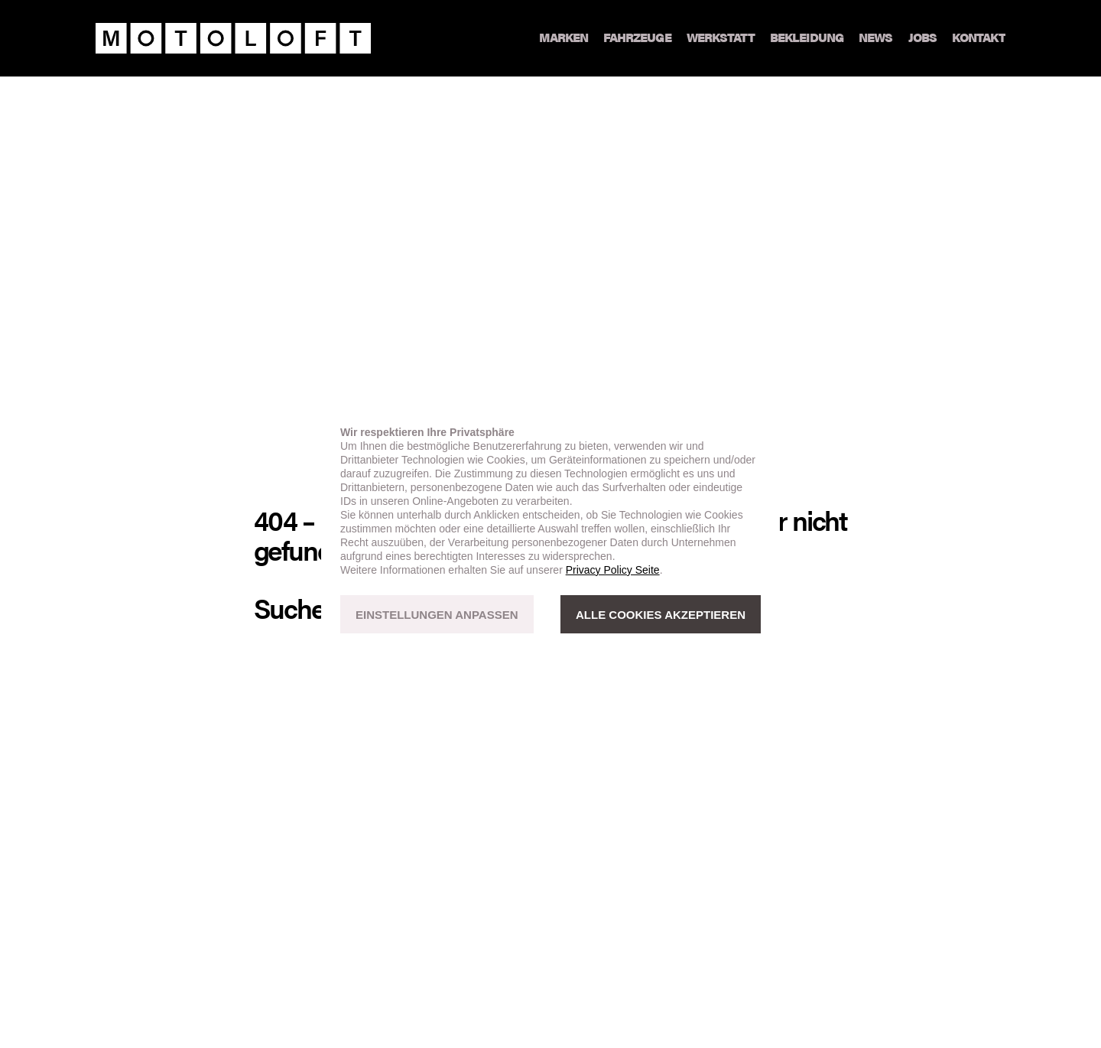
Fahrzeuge (637, 38)
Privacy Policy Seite (613, 570)
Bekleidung (806, 38)
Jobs (922, 38)
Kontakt (978, 38)
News (875, 38)
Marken (563, 38)
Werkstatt (721, 38)
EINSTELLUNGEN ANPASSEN (437, 614)
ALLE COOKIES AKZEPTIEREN (660, 614)
